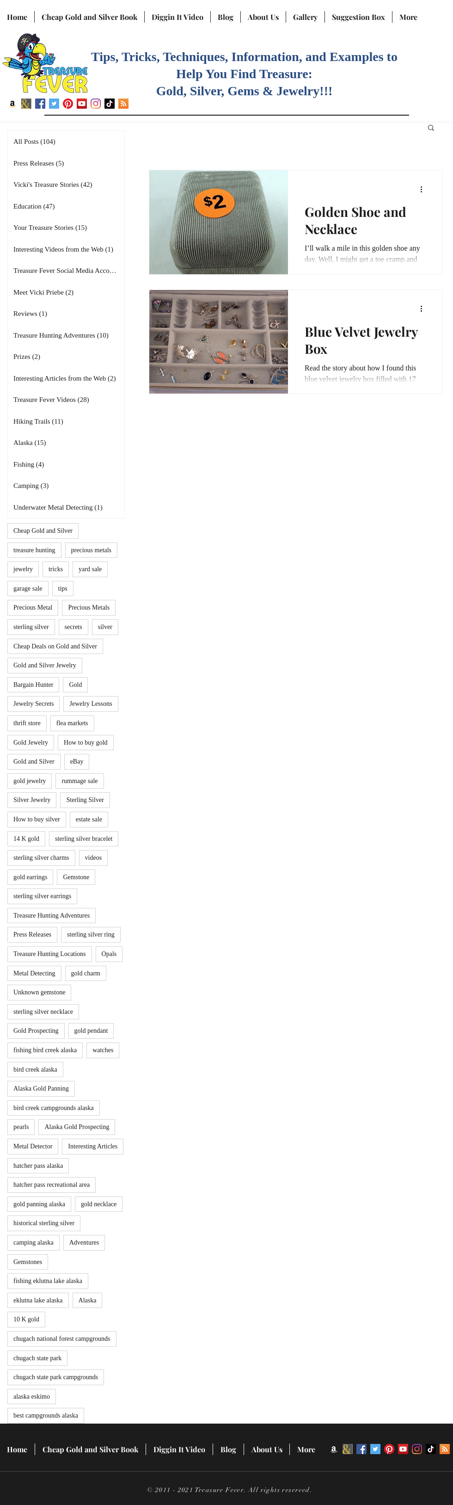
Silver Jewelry (31, 799)
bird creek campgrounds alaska (53, 1107)
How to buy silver (36, 819)
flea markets (72, 723)
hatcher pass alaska (38, 1165)
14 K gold (26, 838)
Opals (109, 953)
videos (93, 857)
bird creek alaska (35, 1069)
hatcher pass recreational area (51, 1184)
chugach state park (37, 1358)
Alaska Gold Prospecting (76, 1126)
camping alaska (33, 1242)
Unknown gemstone (39, 992)
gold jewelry (29, 780)
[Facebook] (40, 104)
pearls (21, 1126)
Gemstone (76, 877)
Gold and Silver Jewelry (44, 665)
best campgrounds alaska (45, 1415)
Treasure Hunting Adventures (51, 915)
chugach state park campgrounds (55, 1377)
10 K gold (26, 1319)
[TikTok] (109, 104)
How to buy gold (86, 742)
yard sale (90, 569)
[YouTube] (82, 104)
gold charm (85, 973)
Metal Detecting (34, 973)
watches (102, 1050)
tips (62, 588)
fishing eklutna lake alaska (47, 1280)
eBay (77, 761)
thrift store (27, 723)
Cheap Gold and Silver (43, 530)
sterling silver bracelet (83, 838)
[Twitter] (54, 104)
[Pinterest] (68, 104)
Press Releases (32, 934)
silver (105, 626)
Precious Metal (32, 607)
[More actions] (424, 189)
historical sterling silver (43, 1223)
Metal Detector (32, 1146)
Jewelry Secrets (33, 703)
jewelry (23, 569)
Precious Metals (89, 607)
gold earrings (30, 877)
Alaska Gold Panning (41, 1088)
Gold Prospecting (36, 1030)
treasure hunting (34, 550)
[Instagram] (96, 104)
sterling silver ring (91, 934)
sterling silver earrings (42, 896)
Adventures (84, 1242)
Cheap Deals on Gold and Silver (55, 646)
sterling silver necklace (43, 1011)
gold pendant (91, 1030)
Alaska (88, 1300)
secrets (73, 626)
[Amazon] (12, 104)
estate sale (89, 819)
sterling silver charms (41, 857)
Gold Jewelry (30, 742)
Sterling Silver (85, 799)
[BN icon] (26, 104)
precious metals (91, 550)
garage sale (28, 588)
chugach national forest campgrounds (61, 1338)
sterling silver (31, 626)
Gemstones (27, 1261)
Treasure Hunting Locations (49, 953)
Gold (75, 684)
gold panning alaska (39, 1204)
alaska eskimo (31, 1396)
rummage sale (79, 780)
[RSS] (123, 104)
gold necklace (98, 1204)
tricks (56, 569)
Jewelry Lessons (90, 703)
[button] (431, 128)
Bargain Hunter (33, 684)
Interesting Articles (92, 1146)
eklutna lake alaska (38, 1300)
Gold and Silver (34, 761)
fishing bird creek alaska (45, 1050)
